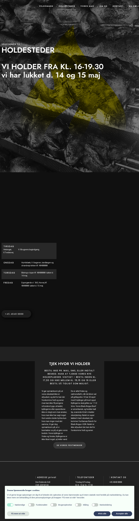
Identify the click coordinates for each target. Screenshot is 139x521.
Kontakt (118, 6)
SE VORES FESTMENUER (69, 445)
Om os (103, 6)
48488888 (41, 273)
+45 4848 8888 (115, 482)
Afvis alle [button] (102, 514)
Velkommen (46, 6)
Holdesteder (67, 6)
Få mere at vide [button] (18, 514)
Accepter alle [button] (122, 514)
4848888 (25, 286)
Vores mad (87, 6)
